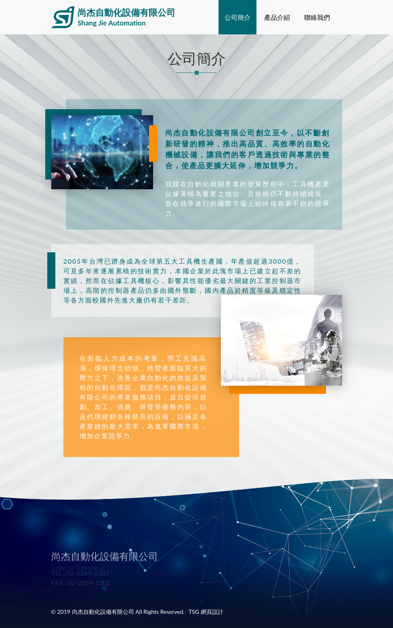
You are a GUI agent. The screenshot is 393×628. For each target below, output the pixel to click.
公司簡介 (237, 17)
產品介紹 (277, 17)
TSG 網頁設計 (206, 611)
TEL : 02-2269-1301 (80, 573)
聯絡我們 (317, 17)
